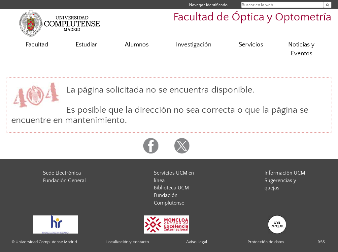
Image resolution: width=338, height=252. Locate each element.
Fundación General (64, 180)
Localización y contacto (127, 241)
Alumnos (137, 44)
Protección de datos (266, 241)
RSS (321, 241)
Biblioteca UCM (171, 188)
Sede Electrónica (62, 173)
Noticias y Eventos (301, 49)
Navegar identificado (208, 5)
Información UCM (284, 173)
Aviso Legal (196, 241)
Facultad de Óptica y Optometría (252, 17)
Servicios (251, 44)
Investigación (193, 44)
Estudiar (86, 44)
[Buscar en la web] (327, 5)
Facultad (37, 44)
